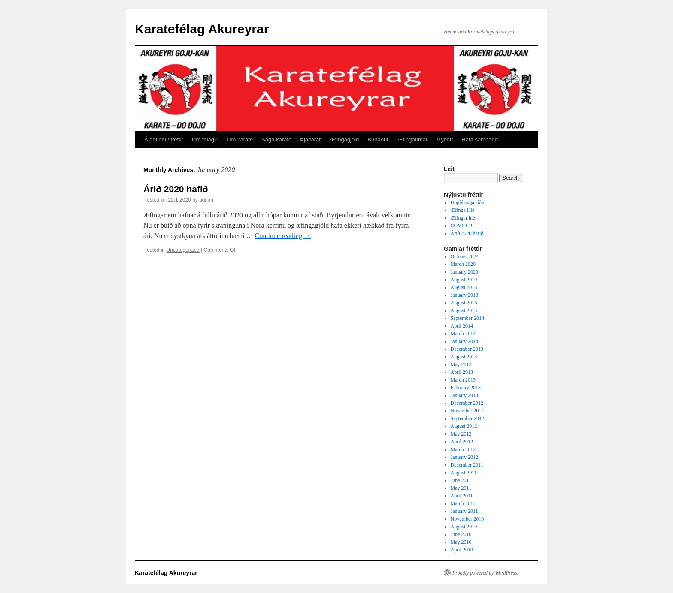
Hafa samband (479, 139)
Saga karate (276, 139)
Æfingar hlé (463, 218)
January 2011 (464, 511)
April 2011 (462, 496)
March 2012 (463, 449)
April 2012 (462, 442)
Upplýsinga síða (467, 202)
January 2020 (464, 272)
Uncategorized (182, 250)
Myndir (444, 139)
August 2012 (464, 426)
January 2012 (464, 457)
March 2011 (463, 503)
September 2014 (467, 318)
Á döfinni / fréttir (163, 139)
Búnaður (377, 139)
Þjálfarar (310, 139)
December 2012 (467, 403)
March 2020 (463, 264)
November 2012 (467, 411)
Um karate (240, 139)
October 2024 (465, 256)
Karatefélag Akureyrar (202, 29)
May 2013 (461, 364)
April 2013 (462, 372)
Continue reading (283, 235)
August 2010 (464, 527)
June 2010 (461, 534)
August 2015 (464, 310)
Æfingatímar (412, 139)
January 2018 (464, 295)
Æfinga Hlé (463, 210)
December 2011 (467, 465)
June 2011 (461, 480)
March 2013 (463, 380)
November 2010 (467, 519)
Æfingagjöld (344, 139)
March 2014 (463, 334)
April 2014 (462, 326)
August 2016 (464, 303)
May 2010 (461, 542)
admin (206, 200)
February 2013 (466, 388)
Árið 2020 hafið (175, 189)
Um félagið (205, 139)
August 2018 (464, 287)
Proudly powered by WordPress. (485, 573)
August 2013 (464, 357)
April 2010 (462, 550)
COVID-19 (462, 226)
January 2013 (464, 395)
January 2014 (464, 341)
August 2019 (464, 280)
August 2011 (464, 473)
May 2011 (461, 488)
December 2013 (467, 349)
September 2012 (467, 418)
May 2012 (461, 434)
